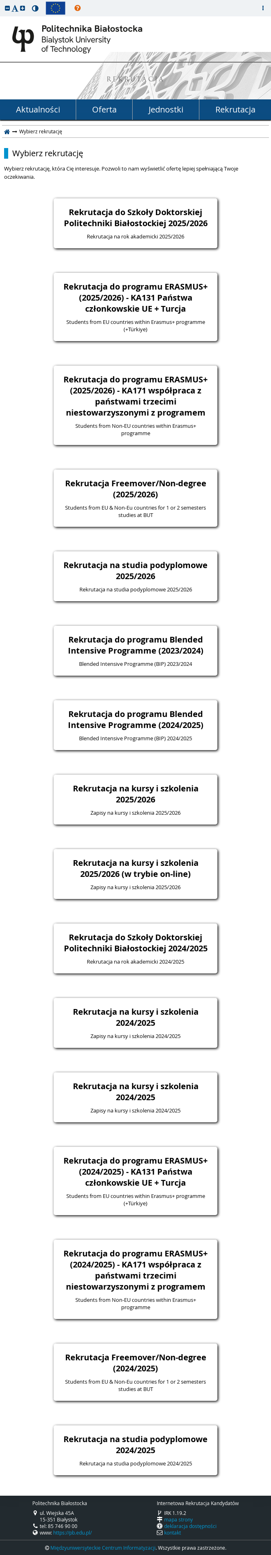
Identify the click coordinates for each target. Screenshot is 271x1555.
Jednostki (166, 109)
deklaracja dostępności (190, 1526)
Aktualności (38, 109)
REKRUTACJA (135, 80)
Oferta (104, 109)
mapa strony (178, 1519)
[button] (7, 8)
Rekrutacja (235, 109)
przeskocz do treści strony (2, 2)
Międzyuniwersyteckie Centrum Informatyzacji (103, 1547)
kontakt (172, 1532)
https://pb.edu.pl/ (72, 1532)
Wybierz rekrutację (47, 153)
